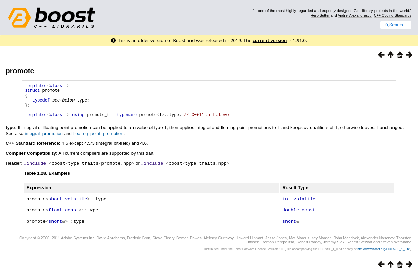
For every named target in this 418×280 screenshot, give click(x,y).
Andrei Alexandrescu (355, 15)
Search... (396, 24)
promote (20, 71)
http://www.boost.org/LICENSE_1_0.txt (383, 254)
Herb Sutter (320, 15)
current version (270, 40)
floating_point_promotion (98, 140)
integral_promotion (44, 140)
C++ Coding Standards (392, 15)
